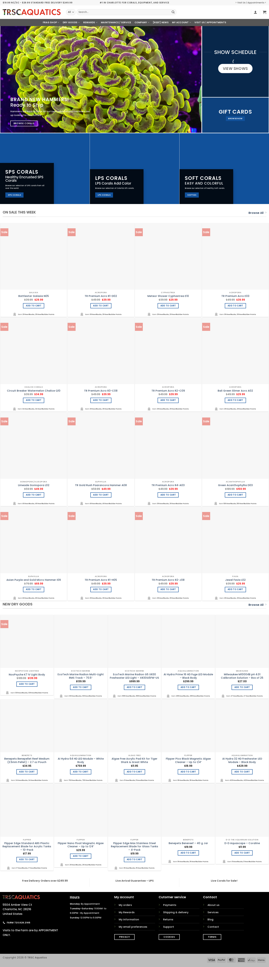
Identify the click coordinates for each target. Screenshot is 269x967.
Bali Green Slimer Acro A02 (235, 390)
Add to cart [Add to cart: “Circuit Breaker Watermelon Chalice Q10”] (33, 400)
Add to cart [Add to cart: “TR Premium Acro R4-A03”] (168, 494)
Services (213, 912)
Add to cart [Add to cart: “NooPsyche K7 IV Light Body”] (27, 684)
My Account (181, 22)
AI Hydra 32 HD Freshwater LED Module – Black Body (242, 760)
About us (213, 905)
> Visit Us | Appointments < (250, 2)
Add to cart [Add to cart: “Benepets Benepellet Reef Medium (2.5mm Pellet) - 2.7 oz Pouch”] (27, 771)
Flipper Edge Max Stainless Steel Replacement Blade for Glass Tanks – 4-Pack (134, 847)
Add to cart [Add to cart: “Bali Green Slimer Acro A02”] (235, 400)
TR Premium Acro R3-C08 (100, 390)
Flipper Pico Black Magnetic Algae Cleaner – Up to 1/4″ (188, 760)
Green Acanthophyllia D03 (235, 485)
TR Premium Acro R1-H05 (101, 580)
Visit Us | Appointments (210, 22)
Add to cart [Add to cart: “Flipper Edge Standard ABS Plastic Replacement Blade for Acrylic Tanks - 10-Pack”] (27, 859)
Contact (213, 927)
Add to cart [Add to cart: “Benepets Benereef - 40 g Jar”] (188, 852)
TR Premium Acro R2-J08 (168, 580)
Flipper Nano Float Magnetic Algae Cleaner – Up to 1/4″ (81, 845)
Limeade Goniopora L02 (33, 485)
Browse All (257, 213)
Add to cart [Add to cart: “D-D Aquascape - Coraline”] (242, 852)
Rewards (90, 22)
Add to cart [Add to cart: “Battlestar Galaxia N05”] (33, 305)
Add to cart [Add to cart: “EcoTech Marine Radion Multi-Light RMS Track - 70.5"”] (80, 687)
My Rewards (127, 912)
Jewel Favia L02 (235, 580)
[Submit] (173, 12)
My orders (125, 905)
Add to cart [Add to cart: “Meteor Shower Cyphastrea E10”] (168, 305)
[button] (255, 12)
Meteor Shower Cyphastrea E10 (168, 296)
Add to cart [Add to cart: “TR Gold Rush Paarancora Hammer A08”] (101, 494)
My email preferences (133, 927)
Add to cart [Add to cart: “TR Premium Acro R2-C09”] (168, 400)
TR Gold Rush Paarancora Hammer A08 (101, 485)
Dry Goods (71, 22)
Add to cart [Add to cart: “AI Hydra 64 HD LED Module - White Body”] (80, 771)
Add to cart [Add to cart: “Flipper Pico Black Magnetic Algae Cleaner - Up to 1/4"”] (188, 771)
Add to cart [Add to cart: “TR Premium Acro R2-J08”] (168, 589)
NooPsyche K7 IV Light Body (27, 674)
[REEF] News (161, 22)
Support (168, 927)
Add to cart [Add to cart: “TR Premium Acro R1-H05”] (101, 589)
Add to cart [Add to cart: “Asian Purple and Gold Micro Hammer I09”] (33, 589)
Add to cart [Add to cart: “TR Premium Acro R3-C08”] (101, 400)
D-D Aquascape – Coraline (242, 843)
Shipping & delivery (175, 912)
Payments (169, 905)
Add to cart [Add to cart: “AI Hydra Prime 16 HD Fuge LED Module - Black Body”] (188, 687)
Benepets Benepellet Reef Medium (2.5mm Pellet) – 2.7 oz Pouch (26, 760)
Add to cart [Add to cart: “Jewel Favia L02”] (235, 589)
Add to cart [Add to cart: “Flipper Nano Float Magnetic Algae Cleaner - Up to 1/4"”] (80, 856)
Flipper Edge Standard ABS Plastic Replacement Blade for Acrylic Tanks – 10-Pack (26, 847)
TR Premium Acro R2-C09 (168, 390)
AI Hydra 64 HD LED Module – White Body (81, 760)
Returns (168, 919)
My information (129, 919)
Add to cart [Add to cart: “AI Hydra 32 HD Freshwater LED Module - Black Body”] (242, 771)
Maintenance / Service (116, 22)
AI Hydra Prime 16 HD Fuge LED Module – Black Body (188, 676)
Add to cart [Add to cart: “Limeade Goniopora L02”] (33, 494)
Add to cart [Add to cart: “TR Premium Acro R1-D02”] (101, 305)
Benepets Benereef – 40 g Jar (188, 843)
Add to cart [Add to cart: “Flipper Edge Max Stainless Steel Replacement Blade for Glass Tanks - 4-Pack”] (134, 859)
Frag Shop (51, 22)
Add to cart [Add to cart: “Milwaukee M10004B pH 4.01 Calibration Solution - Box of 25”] (242, 687)
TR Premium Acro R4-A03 (168, 485)
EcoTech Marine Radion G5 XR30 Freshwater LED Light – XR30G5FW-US (134, 676)
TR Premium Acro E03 (235, 296)
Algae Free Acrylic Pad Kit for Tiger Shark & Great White (134, 760)
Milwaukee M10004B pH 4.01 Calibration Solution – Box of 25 (242, 676)
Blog (210, 919)
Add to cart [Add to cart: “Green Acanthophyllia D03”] (235, 494)
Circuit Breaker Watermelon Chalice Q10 (33, 390)
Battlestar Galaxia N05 (33, 296)
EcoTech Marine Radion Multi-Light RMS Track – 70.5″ (81, 676)
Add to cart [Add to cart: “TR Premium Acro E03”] (235, 305)
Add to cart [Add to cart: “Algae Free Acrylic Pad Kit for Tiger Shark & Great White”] (134, 771)
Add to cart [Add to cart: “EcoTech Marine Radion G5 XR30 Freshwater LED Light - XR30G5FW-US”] (134, 687)
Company (142, 22)
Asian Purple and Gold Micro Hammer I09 (33, 580)
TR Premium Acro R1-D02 (101, 296)
